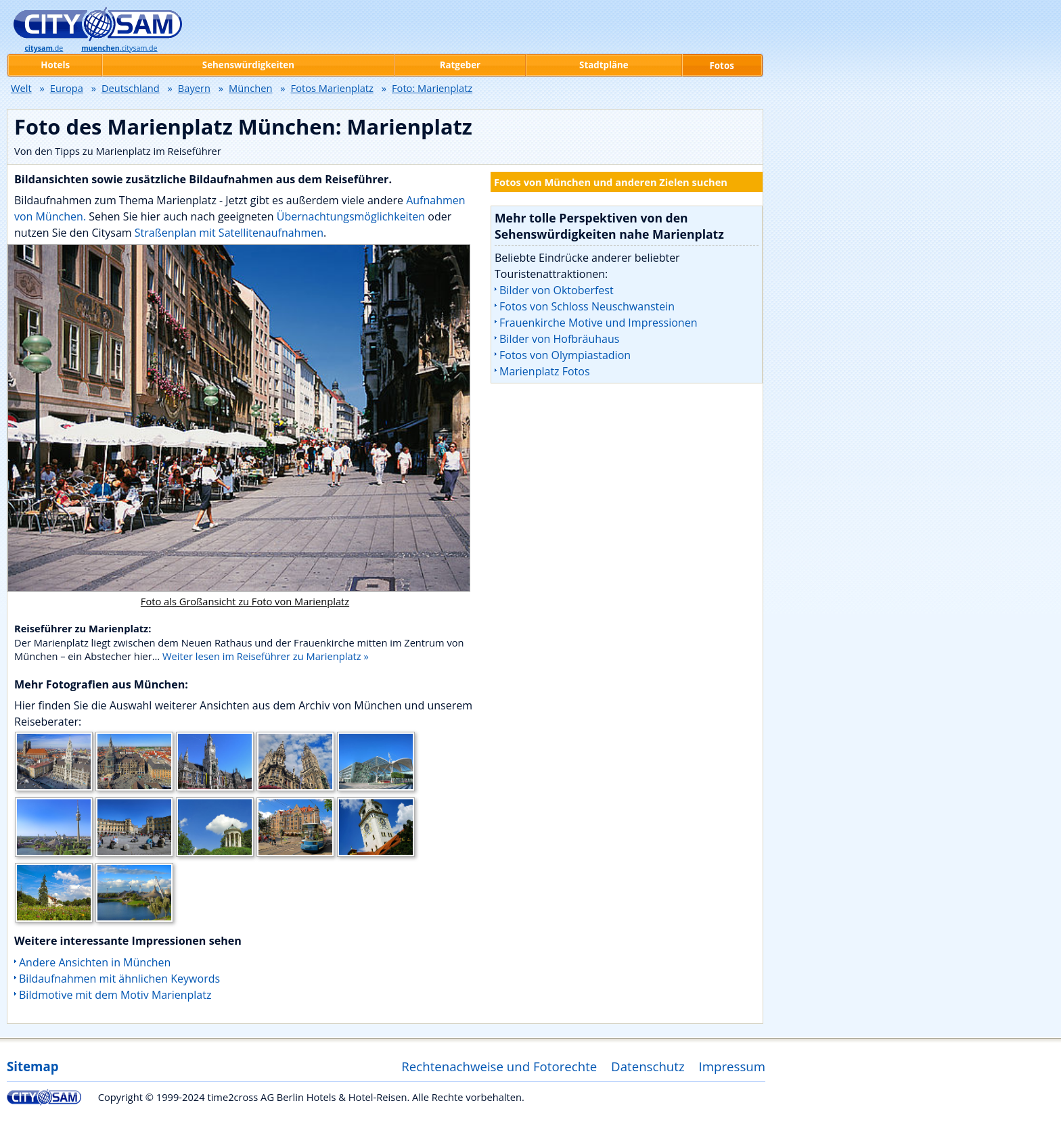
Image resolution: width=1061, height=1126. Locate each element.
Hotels (55, 65)
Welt (21, 88)
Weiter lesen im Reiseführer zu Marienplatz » (265, 656)
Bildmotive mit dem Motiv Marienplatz (115, 994)
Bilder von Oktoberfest (556, 290)
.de (43, 48)
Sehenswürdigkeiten (248, 65)
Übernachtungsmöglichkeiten (352, 216)
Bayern (194, 88)
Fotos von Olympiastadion (565, 355)
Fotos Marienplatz (332, 88)
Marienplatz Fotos (544, 371)
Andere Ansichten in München (95, 962)
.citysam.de (119, 48)
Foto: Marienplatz (432, 88)
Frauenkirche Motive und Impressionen (598, 322)
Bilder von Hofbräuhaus (559, 338)
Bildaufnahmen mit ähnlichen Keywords (119, 978)
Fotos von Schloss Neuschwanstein (587, 306)
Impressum (732, 1066)
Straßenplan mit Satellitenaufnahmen (229, 232)
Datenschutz (648, 1066)
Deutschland (130, 88)
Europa (66, 88)
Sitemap (32, 1066)
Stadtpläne (604, 65)
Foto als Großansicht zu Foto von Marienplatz (245, 601)
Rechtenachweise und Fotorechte (499, 1066)
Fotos (722, 66)
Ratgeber (460, 65)
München (250, 88)
